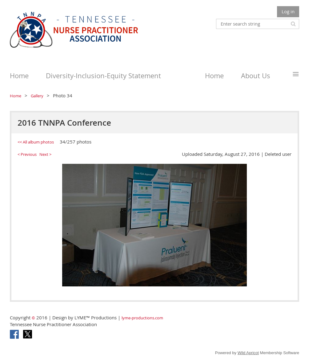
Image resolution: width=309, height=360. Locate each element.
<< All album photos (36, 142)
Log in (288, 11)
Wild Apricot (248, 352)
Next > (45, 154)
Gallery (37, 96)
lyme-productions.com (142, 318)
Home (15, 96)
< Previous (27, 154)
